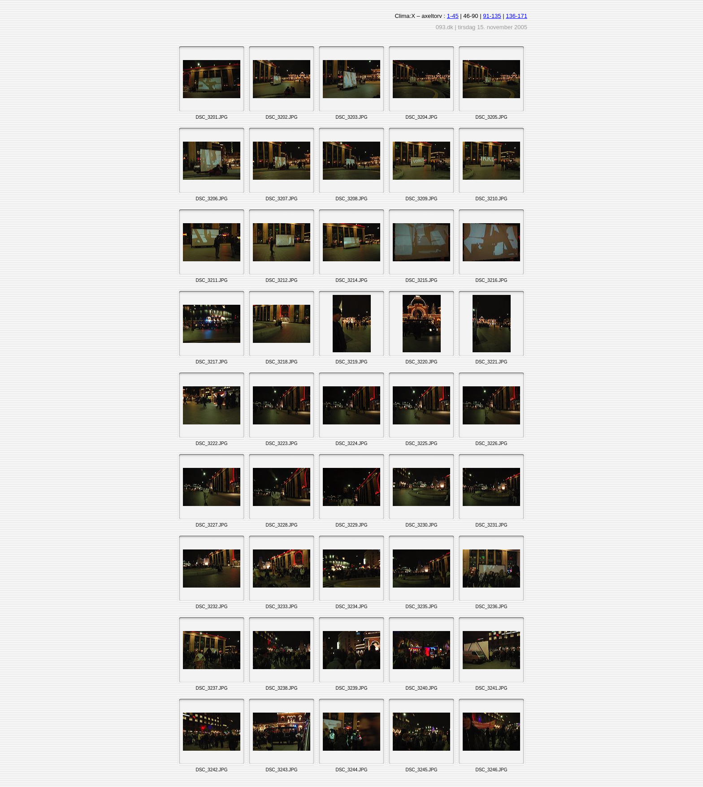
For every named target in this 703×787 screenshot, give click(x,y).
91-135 (492, 16)
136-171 (516, 16)
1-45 (453, 16)
